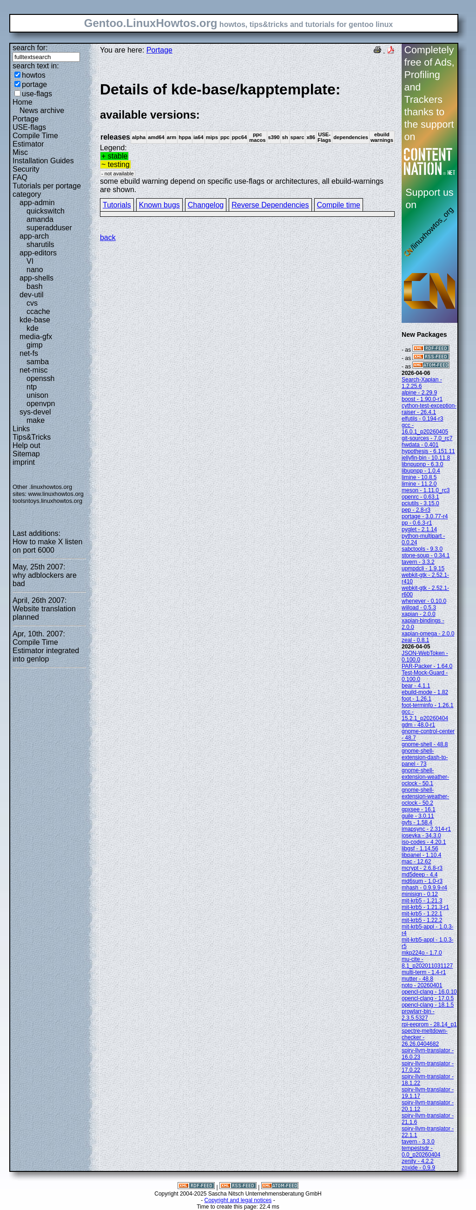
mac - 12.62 (416, 861)
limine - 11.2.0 (419, 484)
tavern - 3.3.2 (418, 562)
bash (34, 286)
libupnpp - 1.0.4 (421, 471)
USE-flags (29, 127)
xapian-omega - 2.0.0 (428, 633)
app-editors (38, 253)
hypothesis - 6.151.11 (428, 451)
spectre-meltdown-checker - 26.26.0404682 (425, 1037)
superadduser (49, 228)
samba (37, 362)
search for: (30, 48)
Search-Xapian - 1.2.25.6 (422, 382)
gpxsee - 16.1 (419, 809)
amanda (39, 219)
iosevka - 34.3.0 (421, 835)
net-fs (29, 353)
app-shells (36, 278)
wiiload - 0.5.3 (419, 607)
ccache (38, 311)
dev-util (32, 295)
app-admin (37, 203)
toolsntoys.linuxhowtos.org (47, 500)
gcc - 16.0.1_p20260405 (425, 428)
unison (37, 395)
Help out (26, 445)
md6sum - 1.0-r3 (422, 881)
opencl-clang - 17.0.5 (428, 998)
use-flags (37, 94)
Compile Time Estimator (35, 140)
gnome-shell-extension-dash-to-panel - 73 (425, 757)
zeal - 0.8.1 (415, 640)
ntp (31, 387)
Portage (26, 119)
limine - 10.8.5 (419, 477)
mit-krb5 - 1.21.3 (422, 900)
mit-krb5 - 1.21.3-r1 (425, 907)
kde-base (35, 320)
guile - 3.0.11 (418, 816)
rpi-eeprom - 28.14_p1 (429, 1024)
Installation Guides (43, 161)
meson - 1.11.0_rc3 (426, 490)
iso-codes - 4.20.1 (424, 842)
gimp (34, 345)
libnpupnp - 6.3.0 (422, 464)
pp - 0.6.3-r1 (417, 523)
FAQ (20, 177)
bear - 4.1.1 (416, 685)
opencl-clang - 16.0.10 (429, 992)
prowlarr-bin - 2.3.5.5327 (418, 1014)
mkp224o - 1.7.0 (422, 952)
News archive (42, 110)
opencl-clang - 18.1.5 (428, 1005)
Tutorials (117, 205)
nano (34, 270)
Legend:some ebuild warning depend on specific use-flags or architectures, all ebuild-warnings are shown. (247, 137)
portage (34, 84)
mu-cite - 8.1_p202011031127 (427, 962)
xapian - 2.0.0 (419, 614)
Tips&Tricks (32, 437)
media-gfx (36, 337)
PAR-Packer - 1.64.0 (427, 666)
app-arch (34, 236)
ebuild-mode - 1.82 (425, 692)
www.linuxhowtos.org (56, 493)
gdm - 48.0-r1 (418, 725)
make (35, 420)
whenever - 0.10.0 (424, 601)
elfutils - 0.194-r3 (422, 418)
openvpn (40, 404)
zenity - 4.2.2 (418, 1161)
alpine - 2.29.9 (419, 392)
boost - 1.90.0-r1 (422, 399)
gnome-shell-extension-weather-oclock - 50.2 (425, 796)
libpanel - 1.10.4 (421, 855)
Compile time (338, 205)
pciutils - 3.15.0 (420, 503)
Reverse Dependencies (270, 205)
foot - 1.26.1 (416, 698)
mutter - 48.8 (417, 979)
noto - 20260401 (422, 985)
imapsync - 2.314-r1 (426, 829)
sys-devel (35, 412)
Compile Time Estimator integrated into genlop (46, 650)
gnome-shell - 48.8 (425, 744)
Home (23, 102)
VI (29, 261)
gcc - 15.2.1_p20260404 (425, 715)
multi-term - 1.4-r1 (424, 972)
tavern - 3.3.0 (418, 1141)
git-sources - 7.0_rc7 (427, 438)
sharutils (40, 244)
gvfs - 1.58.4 (417, 822)
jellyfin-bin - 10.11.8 (426, 458)
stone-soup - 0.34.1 (426, 555)
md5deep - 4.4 (419, 874)
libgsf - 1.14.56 (420, 848)
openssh (40, 378)
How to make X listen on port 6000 (47, 546)
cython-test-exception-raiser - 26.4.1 (429, 408)
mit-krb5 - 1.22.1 (422, 913)
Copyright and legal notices (238, 1200)
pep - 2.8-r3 (416, 510)
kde (32, 328)
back (108, 237)
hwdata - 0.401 (420, 444)
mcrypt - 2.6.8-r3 (422, 868)
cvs (32, 303)
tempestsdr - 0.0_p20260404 (421, 1151)
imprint (24, 462)
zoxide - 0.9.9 (418, 1167)
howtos (34, 75)
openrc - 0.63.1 (420, 497)
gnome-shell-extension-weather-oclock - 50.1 (425, 777)
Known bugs (159, 205)
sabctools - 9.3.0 (422, 549)
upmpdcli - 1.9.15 (423, 568)
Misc (20, 152)
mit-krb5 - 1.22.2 (422, 920)
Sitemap (26, 454)
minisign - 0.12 (420, 894)
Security (26, 169)
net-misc (33, 370)
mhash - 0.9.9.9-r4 (424, 887)
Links (21, 429)
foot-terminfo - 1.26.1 (427, 705)
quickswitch (45, 211)
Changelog (206, 205)
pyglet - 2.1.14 (419, 529)
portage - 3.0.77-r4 (425, 516)
